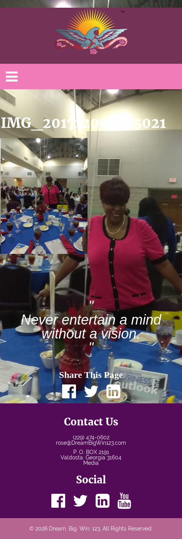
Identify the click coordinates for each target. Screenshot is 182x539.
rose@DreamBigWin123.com (91, 443)
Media (91, 463)
